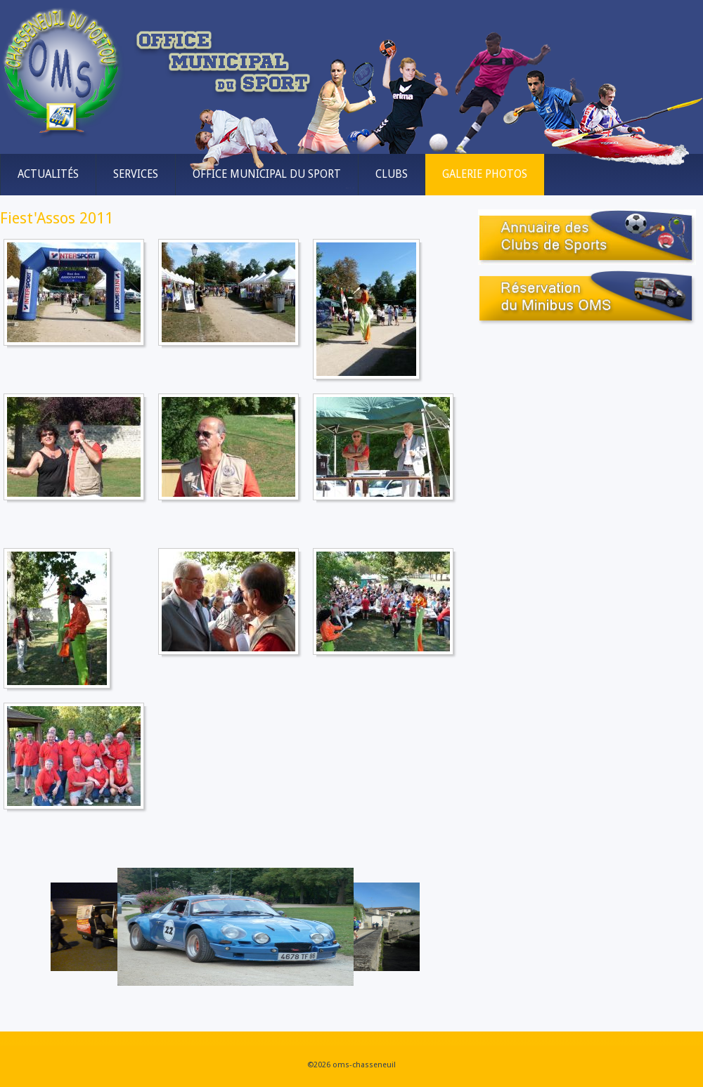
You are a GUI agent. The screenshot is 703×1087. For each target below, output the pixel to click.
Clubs (391, 174)
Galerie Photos (484, 174)
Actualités (48, 174)
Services (135, 174)
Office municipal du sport (267, 174)
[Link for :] (235, 927)
